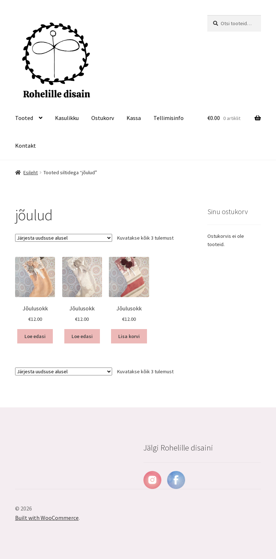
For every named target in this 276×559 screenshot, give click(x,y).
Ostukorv (102, 117)
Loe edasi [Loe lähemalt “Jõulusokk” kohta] (35, 336)
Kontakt (25, 145)
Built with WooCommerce (47, 517)
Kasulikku (67, 117)
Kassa (133, 117)
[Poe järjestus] (63, 238)
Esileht (30, 172)
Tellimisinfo (168, 117)
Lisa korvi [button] (129, 336)
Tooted (24, 117)
